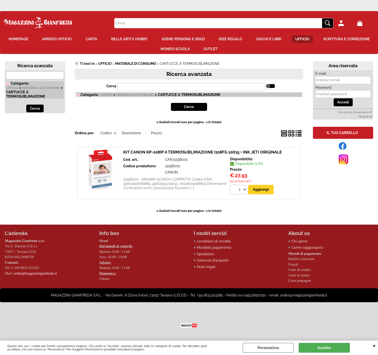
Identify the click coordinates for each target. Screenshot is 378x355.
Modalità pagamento (214, 248)
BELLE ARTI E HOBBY (159, 39)
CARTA (121, 39)
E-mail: (321, 74)
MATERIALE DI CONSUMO (41, 88)
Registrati (365, 117)
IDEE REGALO (261, 39)
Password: (323, 88)
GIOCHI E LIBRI (300, 39)
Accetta (324, 348)
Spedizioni (205, 255)
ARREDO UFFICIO (86, 39)
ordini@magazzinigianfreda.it (35, 274)
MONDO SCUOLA (205, 49)
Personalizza (268, 348)
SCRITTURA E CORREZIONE (153, 49)
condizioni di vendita (214, 242)
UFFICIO (334, 39)
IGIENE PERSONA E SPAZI (213, 39)
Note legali (206, 267)
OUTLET (241, 49)
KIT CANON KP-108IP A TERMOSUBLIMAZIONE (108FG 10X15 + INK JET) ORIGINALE (202, 152)
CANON (171, 173)
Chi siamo (299, 242)
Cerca (111, 87)
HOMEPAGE (47, 39)
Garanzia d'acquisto (213, 261)
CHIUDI (374, 345)
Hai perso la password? (355, 113)
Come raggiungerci (307, 248)
